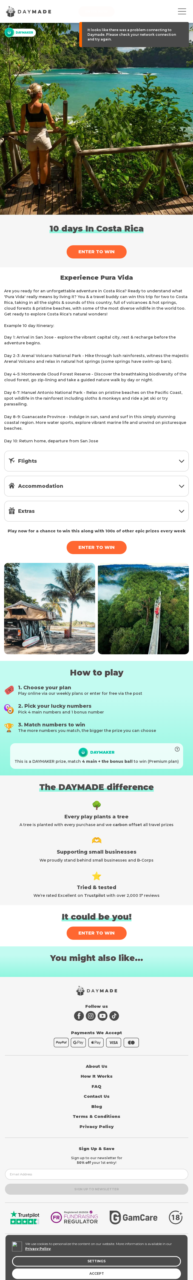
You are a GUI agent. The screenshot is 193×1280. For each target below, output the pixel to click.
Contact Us (97, 1096)
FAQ (96, 1086)
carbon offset (127, 824)
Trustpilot (94, 895)
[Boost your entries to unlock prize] (177, 749)
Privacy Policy (97, 1126)
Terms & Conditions (96, 1116)
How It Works (97, 1076)
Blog (96, 1106)
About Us (96, 1066)
